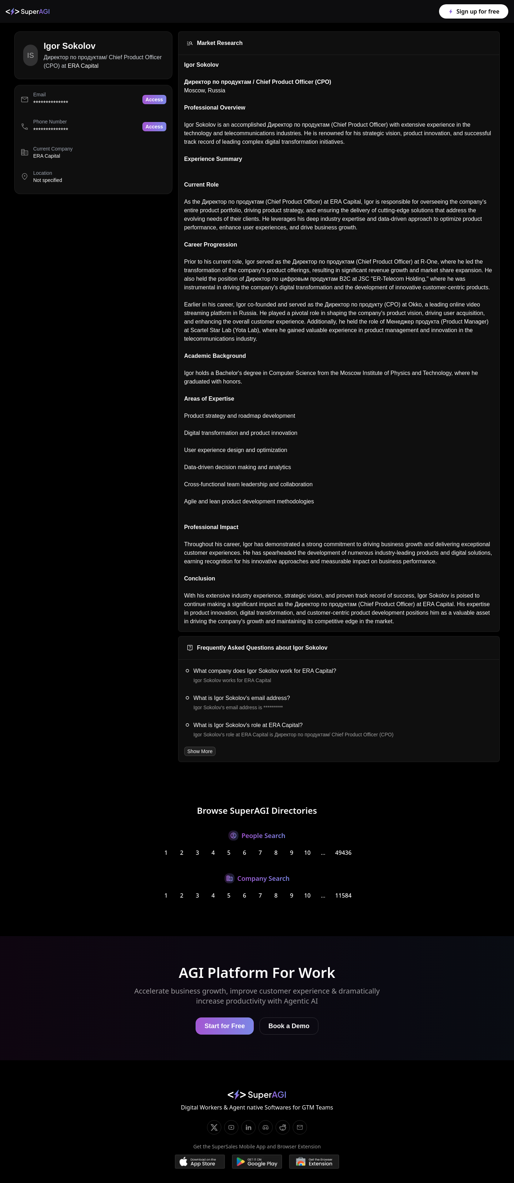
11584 (343, 895)
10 (307, 853)
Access (154, 99)
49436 (343, 853)
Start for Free (225, 1026)
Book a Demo (288, 1026)
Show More (200, 751)
